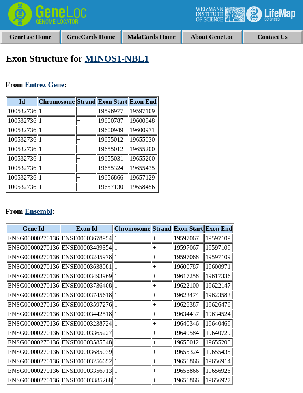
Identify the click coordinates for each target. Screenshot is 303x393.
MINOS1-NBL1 (117, 58)
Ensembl (38, 211)
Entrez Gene (44, 84)
